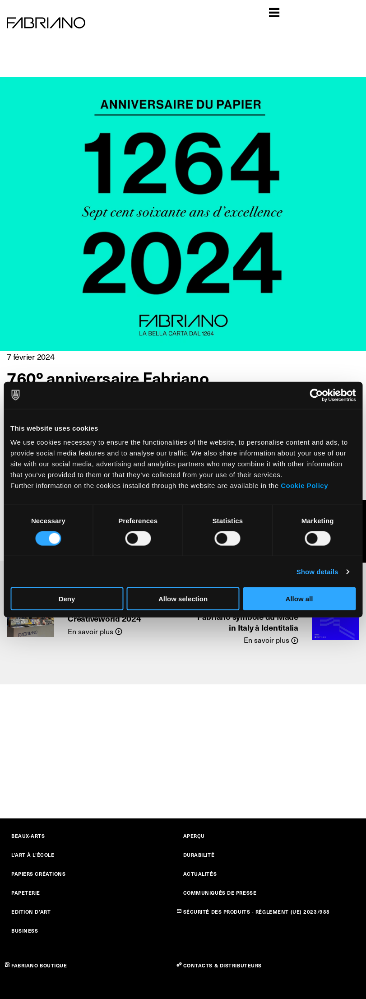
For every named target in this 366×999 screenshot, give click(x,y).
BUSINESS (24, 930)
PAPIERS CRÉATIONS (38, 873)
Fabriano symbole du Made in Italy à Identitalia (247, 621)
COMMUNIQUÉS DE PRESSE (220, 892)
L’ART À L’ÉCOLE (32, 854)
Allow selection (183, 599)
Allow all (299, 599)
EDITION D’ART (31, 911)
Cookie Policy (304, 485)
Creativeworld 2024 (104, 618)
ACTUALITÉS (200, 873)
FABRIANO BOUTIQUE (39, 965)
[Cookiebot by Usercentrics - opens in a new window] (316, 395)
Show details (317, 571)
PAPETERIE (25, 892)
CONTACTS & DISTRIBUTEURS (222, 965)
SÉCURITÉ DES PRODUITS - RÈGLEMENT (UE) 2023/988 (256, 911)
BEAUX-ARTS (28, 835)
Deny (67, 599)
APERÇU (194, 835)
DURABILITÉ (199, 854)
